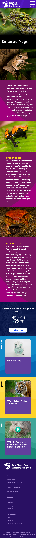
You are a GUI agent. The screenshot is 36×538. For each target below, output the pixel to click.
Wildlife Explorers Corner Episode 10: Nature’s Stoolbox (17, 445)
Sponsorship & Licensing (14, 524)
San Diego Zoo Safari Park (15, 482)
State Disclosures (21, 537)
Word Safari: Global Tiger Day (17, 402)
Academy (10, 506)
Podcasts (10, 497)
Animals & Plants (12, 491)
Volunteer (10, 521)
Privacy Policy (24, 534)
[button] (32, 3)
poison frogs (27, 177)
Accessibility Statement (10, 534)
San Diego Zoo (11, 479)
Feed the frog (14, 360)
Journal (9, 494)
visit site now (18, 330)
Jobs (8, 518)
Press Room (11, 509)
